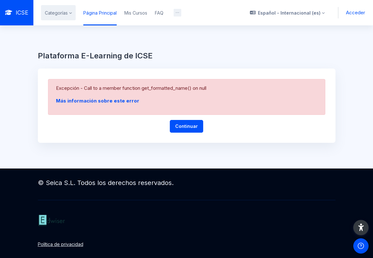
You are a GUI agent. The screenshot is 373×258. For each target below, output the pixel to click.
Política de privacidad (60, 244)
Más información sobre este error (97, 101)
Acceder (355, 13)
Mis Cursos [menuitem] (135, 13)
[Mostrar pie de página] (361, 246)
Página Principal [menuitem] (100, 13)
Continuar (186, 126)
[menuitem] (177, 13)
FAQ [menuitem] (159, 13)
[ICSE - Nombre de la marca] (16, 12)
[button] (287, 12)
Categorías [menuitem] (56, 13)
